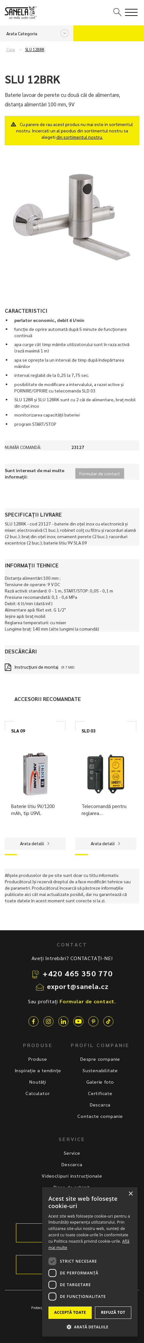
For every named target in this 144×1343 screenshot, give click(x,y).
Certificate (100, 1093)
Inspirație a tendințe (38, 1070)
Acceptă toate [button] (70, 1312)
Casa (10, 49)
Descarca (100, 1104)
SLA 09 (18, 730)
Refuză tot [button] (113, 1312)
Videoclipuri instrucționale (72, 1176)
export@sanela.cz (78, 986)
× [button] (130, 1194)
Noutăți (37, 1082)
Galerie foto (100, 1082)
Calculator (37, 1093)
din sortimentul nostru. (79, 137)
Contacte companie (100, 1116)
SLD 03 (89, 730)
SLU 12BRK (34, 49)
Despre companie (100, 1059)
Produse (37, 1059)
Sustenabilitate (100, 1070)
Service (72, 1153)
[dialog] (90, 1262)
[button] (89, 1326)
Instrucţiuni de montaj (36, 667)
